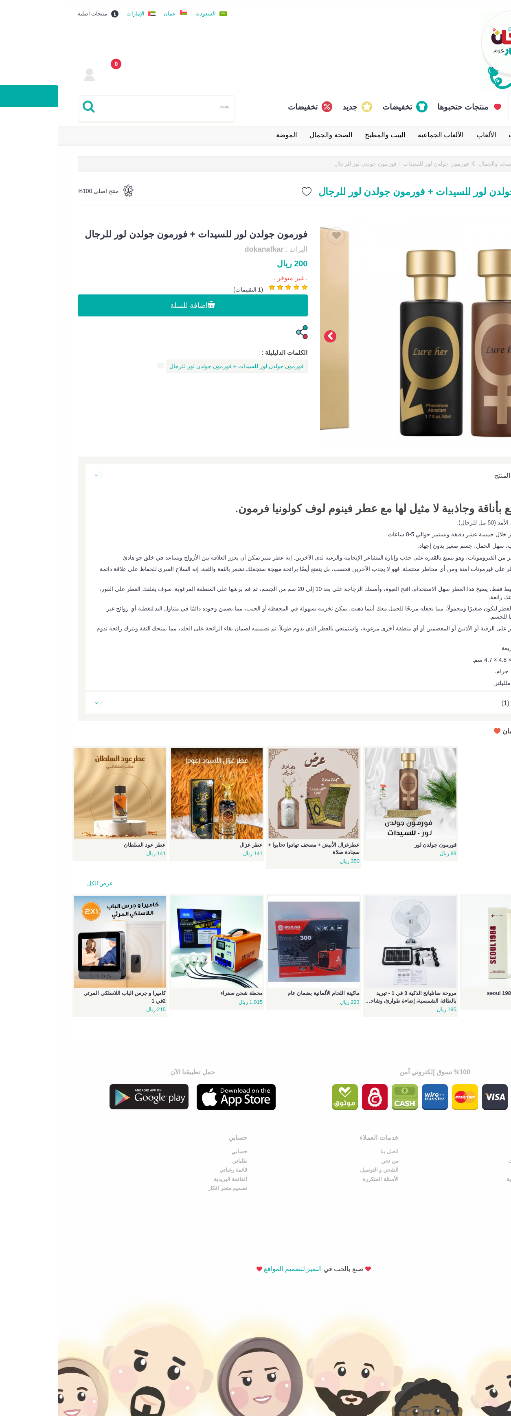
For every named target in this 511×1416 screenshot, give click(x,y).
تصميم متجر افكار (229, 1186)
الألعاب (428, 133)
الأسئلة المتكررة (353, 1177)
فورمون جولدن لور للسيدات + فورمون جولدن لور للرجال (343, 161)
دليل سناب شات (473, 1168)
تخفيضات (339, 105)
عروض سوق (478, 1150)
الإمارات (77, 12)
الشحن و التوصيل (351, 1168)
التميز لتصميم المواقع (234, 1222)
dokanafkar (205, 248)
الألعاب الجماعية (383, 133)
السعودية (147, 12)
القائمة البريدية (233, 1177)
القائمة (466, 105)
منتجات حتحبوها (404, 105)
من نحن (362, 1159)
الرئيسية (475, 161)
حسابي (242, 1150)
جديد (291, 105)
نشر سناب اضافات (470, 1159)
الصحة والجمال (272, 133)
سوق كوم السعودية (469, 1177)
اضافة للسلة (134, 304)
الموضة (228, 133)
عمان (111, 12)
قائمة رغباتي (236, 1168)
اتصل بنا (361, 1150)
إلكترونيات (465, 133)
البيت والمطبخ (327, 133)
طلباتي (242, 1159)
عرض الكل (42, 881)
